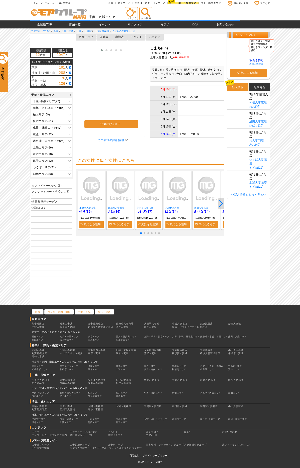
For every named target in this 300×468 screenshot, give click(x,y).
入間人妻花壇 (95, 406)
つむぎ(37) (144, 211)
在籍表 (104, 36)
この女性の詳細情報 (111, 140)
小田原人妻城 (235, 350)
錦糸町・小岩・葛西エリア (214, 336)
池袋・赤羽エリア (69, 336)
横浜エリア (122, 366)
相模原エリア (67, 369)
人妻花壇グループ (80, 444)
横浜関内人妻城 (96, 350)
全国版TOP (44, 24)
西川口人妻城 (67, 409)
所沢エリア (122, 422)
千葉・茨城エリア (186, 3)
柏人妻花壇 (256, 140)
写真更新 (259, 87)
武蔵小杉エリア (40, 369)
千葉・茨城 (84, 311)
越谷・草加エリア (237, 419)
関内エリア (150, 366)
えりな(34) (202, 211)
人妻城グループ (40, 444)
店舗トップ (86, 36)
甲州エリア (37, 366)
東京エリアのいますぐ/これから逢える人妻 (56, 332)
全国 (110, 3)
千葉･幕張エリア (40, 392)
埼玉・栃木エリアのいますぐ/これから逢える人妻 (60, 414)
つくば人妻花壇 (96, 379)
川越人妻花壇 (39, 406)
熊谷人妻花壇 (95, 409)
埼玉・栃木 (104, 311)
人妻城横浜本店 (153, 350)
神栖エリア (122, 396)
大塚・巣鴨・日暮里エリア (186, 336)
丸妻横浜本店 (172, 207)
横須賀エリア (179, 369)
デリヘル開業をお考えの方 (127, 448)
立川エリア (93, 340)
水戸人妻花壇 (123, 383)
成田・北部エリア (153, 392)
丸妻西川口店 (39, 409)
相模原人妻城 (235, 353)
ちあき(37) (256, 60)
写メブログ (135, 24)
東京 (37, 311)
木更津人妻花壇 (87, 207)
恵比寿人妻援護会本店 (100, 326)
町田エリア (37, 340)
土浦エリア (234, 392)
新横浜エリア (179, 366)
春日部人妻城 (179, 406)
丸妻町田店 (38, 323)
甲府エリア (93, 366)
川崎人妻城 (38, 356)
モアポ (165, 24)
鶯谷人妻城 (150, 326)
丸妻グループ (115, 444)
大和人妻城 (38, 350)
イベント (105, 24)
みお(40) (254, 144)
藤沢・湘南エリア (153, 369)
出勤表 (119, 36)
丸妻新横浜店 (39, 353)
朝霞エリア (93, 422)
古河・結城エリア (69, 419)
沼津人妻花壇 (67, 350)
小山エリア (93, 419)
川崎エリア (236, 366)
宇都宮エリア (39, 419)
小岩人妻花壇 (179, 323)
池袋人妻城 (38, 326)
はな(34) (171, 211)
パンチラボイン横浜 (71, 353)
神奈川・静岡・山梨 (59, 311)
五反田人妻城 (67, 326)
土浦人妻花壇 (258, 182)
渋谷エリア (93, 336)
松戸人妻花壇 (123, 379)
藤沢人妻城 (150, 353)
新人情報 (238, 87)
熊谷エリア (122, 419)
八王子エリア (123, 340)
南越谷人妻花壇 (153, 406)
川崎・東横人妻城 (126, 350)
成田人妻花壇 (256, 64)
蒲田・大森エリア (237, 336)
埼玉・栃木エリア (211, 3)
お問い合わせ (225, 24)
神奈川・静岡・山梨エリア (150, 3)
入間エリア (65, 422)
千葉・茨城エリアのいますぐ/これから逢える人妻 (60, 388)
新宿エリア (37, 336)
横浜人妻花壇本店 (210, 353)
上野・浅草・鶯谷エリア (156, 336)
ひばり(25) (256, 125)
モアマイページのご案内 (47, 185)
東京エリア (124, 3)
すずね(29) (256, 167)
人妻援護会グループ (195, 444)
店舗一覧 (75, 24)
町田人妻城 (66, 323)
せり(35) (85, 211)
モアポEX (151, 435)
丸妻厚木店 (206, 350)
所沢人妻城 (66, 406)
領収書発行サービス (44, 201)
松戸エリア (122, 392)
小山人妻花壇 (235, 406)
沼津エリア (234, 369)
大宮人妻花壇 (123, 406)
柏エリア (92, 392)
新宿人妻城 (234, 323)
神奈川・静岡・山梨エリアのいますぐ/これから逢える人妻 (65, 361)
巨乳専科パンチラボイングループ (165, 444)
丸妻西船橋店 (67, 379)
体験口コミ (38, 207)
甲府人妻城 (94, 353)
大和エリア (122, 369)
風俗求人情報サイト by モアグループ (91, 448)
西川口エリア (179, 419)
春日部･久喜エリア (210, 419)
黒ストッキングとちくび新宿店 (189, 326)
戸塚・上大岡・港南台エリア (215, 366)
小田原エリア (207, 369)
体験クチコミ (115, 435)
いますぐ (154, 36)
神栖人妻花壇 (201, 207)
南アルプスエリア (69, 366)
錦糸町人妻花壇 (116, 207)
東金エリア (178, 392)
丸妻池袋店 (206, 323)
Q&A (195, 24)
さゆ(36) (114, 211)
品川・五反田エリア (126, 336)
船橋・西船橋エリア (70, 392)
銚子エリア (65, 396)
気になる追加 (111, 123)
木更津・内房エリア (210, 392)
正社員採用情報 (40, 448)
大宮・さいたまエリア (155, 419)
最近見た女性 (241, 3)
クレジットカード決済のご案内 (50, 193)
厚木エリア (93, 369)
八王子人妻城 (151, 323)
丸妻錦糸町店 (95, 323)
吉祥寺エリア (67, 340)
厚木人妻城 (122, 353)
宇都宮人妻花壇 (145, 207)
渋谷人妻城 (122, 326)
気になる (265, 3)
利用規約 (134, 455)
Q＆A (187, 432)
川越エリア (37, 422)
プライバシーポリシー (155, 455)
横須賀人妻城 (179, 353)
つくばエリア (95, 396)
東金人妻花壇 (207, 379)
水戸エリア (37, 396)
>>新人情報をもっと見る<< (248, 194)
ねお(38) (254, 106)
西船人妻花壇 (235, 379)
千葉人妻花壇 (179, 379)
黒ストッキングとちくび (236, 444)
